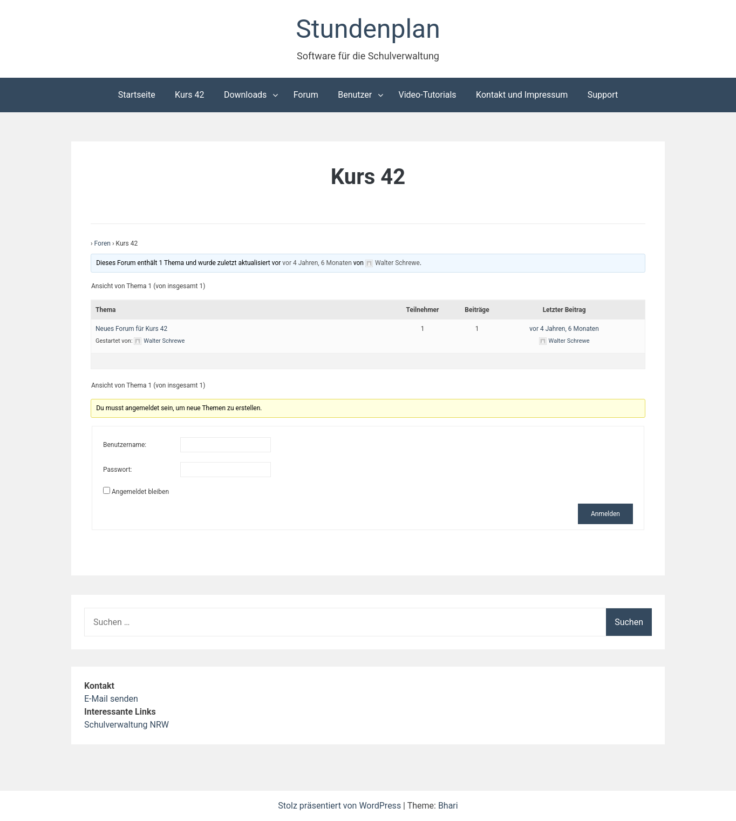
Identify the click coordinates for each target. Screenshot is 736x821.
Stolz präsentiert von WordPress (340, 805)
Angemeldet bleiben (140, 492)
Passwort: (117, 469)
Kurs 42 (189, 95)
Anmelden (605, 514)
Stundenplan (368, 28)
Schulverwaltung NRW (126, 725)
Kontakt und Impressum (522, 95)
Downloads (245, 95)
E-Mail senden (111, 699)
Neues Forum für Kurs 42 (131, 329)
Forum (306, 95)
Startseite (136, 95)
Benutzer (355, 95)
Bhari (448, 805)
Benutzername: (124, 445)
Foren (102, 243)
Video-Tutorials (427, 95)
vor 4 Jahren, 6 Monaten (316, 263)
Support (603, 95)
